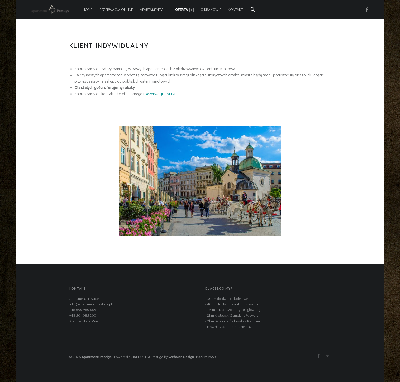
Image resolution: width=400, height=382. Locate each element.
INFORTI (139, 357)
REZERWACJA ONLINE (116, 9)
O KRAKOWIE (211, 9)
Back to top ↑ (206, 357)
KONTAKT (235, 9)
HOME (87, 9)
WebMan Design (181, 357)
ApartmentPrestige (97, 357)
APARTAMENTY (154, 9)
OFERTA (184, 9)
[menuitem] (87, 9)
